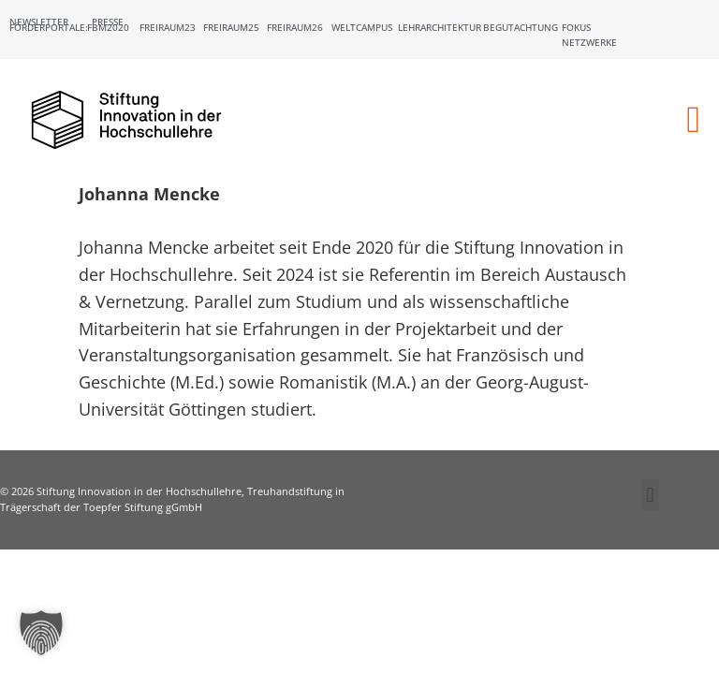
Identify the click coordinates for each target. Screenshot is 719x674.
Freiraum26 (295, 27)
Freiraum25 (231, 27)
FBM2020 (108, 27)
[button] (693, 120)
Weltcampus (361, 27)
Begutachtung (520, 27)
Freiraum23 (167, 27)
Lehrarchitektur (439, 27)
